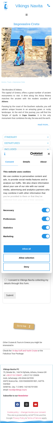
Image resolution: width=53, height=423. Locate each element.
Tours (9, 82)
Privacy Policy (19, 418)
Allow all (26, 249)
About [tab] (43, 162)
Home (3, 82)
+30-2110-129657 (14, 375)
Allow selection (26, 258)
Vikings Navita (29, 5)
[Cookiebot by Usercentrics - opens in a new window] (32, 154)
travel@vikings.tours (18, 390)
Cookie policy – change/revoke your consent (26, 412)
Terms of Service (34, 418)
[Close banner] (49, 154)
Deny (26, 267)
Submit (9, 295)
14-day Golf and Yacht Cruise (24, 351)
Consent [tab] (9, 162)
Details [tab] (26, 162)
